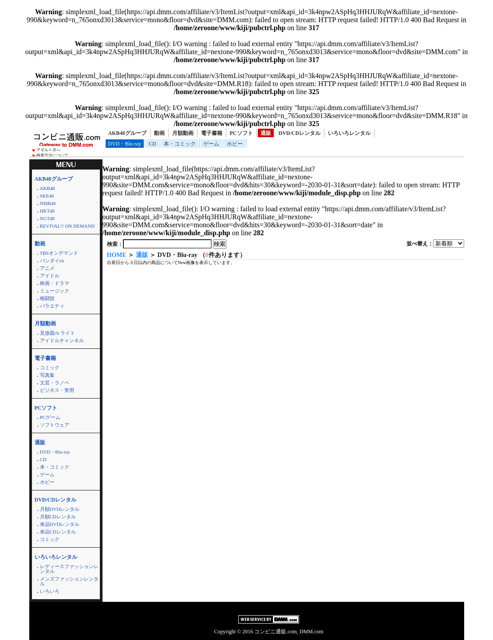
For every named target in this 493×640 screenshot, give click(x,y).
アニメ (47, 268)
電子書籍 (211, 133)
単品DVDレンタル (60, 524)
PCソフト (241, 133)
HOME (116, 255)
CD (152, 144)
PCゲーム (50, 417)
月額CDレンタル (58, 516)
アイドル (49, 275)
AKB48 (47, 188)
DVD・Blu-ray (125, 144)
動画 (159, 133)
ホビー (235, 144)
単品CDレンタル (58, 531)
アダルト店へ (48, 150)
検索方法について (52, 155)
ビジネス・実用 (57, 390)
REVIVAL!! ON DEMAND (67, 226)
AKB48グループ (127, 133)
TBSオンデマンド (59, 253)
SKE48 (47, 195)
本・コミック (180, 144)
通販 (265, 133)
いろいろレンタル (349, 133)
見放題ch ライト (57, 333)
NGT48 (47, 218)
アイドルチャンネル (62, 340)
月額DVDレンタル (60, 509)
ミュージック (54, 290)
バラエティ (52, 305)
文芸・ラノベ (54, 382)
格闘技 (47, 298)
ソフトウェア (54, 424)
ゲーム (211, 144)
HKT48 (47, 210)
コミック (49, 367)
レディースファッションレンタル (69, 569)
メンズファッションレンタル (69, 581)
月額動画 (182, 133)
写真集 (47, 375)
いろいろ (49, 591)
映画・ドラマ (54, 283)
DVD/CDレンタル (300, 133)
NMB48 (48, 203)
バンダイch (52, 260)
